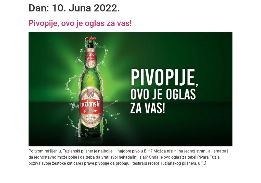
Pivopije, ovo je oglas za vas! (80, 23)
